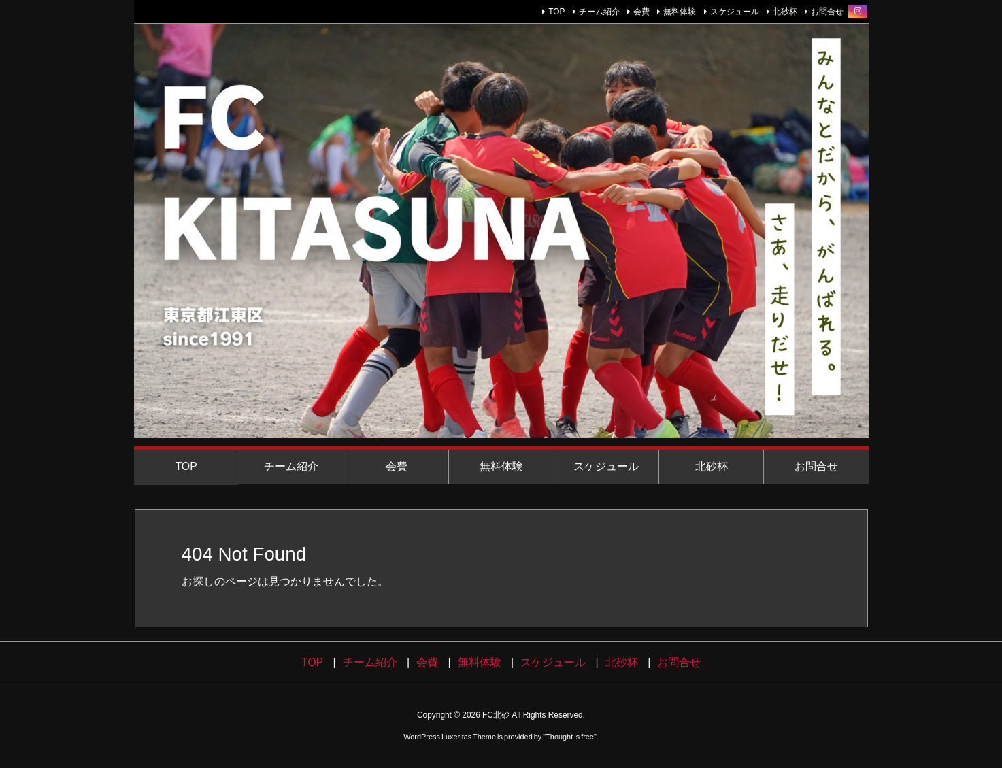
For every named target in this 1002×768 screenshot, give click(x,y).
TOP (556, 11)
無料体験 (679, 11)
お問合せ (827, 11)
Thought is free (570, 737)
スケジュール (734, 11)
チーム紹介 (599, 11)
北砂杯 (785, 11)
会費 (641, 11)
